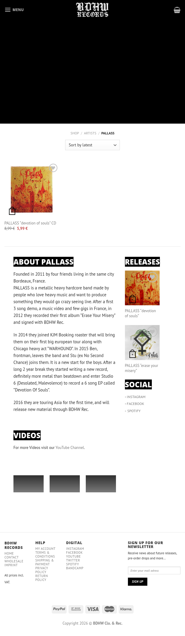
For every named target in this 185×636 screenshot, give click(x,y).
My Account (45, 549)
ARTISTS (90, 133)
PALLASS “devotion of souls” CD (30, 223)
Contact (11, 557)
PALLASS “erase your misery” (141, 368)
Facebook (74, 552)
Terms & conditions (45, 554)
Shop (75, 133)
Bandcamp (74, 568)
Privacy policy (41, 570)
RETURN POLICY (41, 578)
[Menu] (14, 9)
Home (9, 553)
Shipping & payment (44, 562)
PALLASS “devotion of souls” (140, 313)
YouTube (73, 556)
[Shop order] (92, 145)
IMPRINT (11, 565)
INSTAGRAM (136, 396)
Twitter (73, 560)
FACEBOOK (135, 403)
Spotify (72, 564)
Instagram (75, 549)
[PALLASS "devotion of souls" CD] (31, 189)
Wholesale (13, 561)
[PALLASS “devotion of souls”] (142, 288)
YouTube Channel (70, 447)
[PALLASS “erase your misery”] (142, 342)
